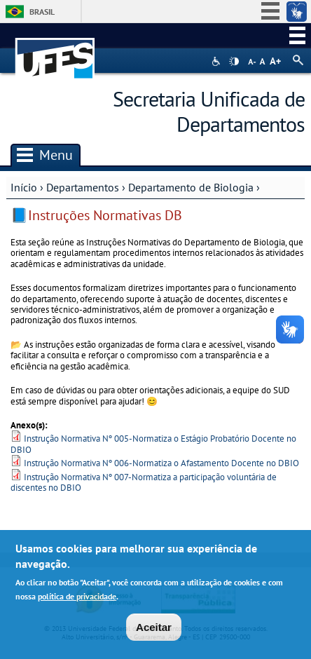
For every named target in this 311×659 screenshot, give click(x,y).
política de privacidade (77, 596)
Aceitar (154, 627)
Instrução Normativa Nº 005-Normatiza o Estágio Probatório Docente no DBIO (153, 444)
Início (24, 187)
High (234, 62)
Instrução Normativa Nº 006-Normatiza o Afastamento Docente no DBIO (161, 463)
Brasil (42, 11)
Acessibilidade (217, 61)
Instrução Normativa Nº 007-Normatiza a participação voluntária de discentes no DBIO (144, 482)
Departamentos (82, 187)
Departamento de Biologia (191, 187)
